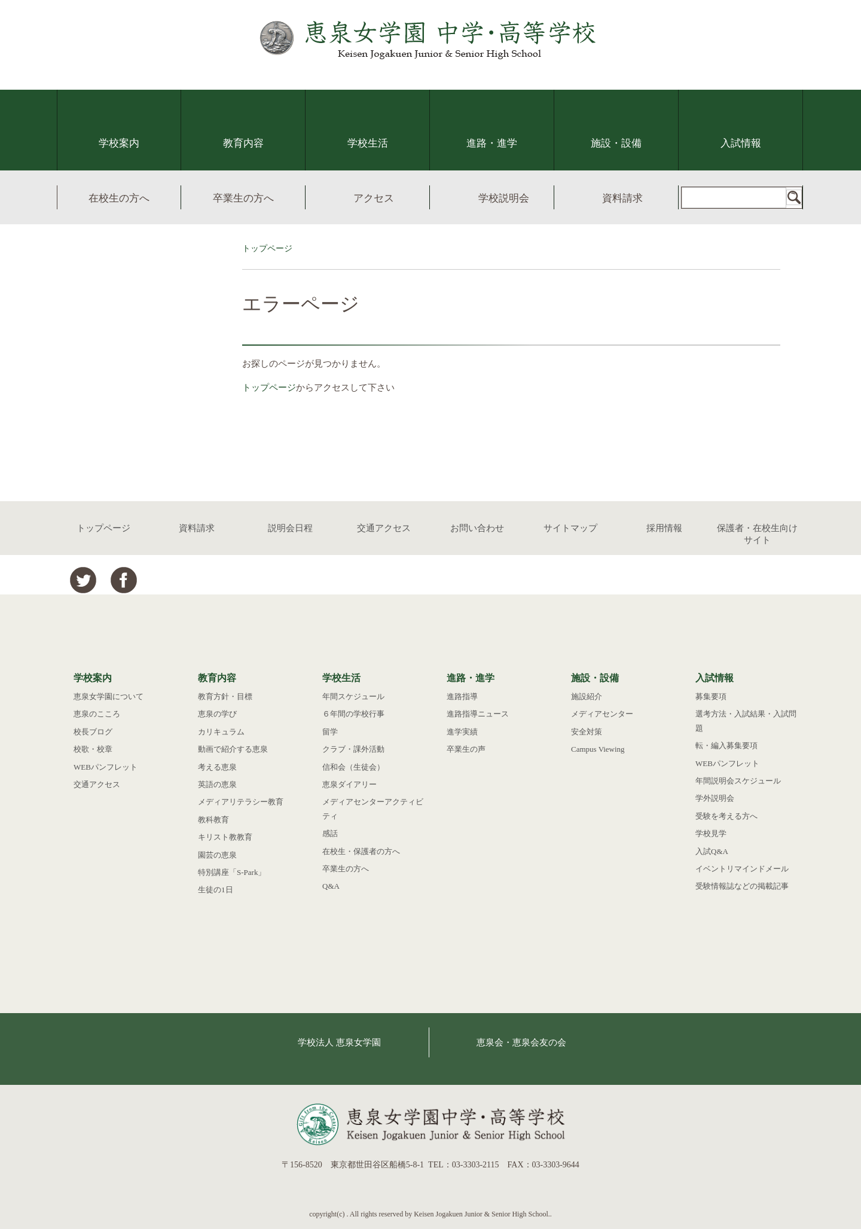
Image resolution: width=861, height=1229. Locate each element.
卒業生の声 (466, 749)
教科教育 (213, 819)
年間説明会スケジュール (738, 780)
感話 (330, 833)
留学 (330, 731)
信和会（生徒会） (353, 767)
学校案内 (119, 143)
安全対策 (586, 731)
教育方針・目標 (225, 696)
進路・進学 (491, 143)
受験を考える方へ (726, 816)
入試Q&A (711, 851)
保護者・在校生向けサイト (757, 534)
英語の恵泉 (217, 784)
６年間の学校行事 (353, 713)
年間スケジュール (353, 696)
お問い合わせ (477, 528)
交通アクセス (384, 528)
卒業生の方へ (243, 198)
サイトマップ (570, 528)
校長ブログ (93, 731)
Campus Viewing (598, 749)
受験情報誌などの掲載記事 (742, 886)
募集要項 (710, 696)
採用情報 (664, 528)
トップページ (267, 248)
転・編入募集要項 (726, 745)
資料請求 (622, 198)
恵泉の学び (217, 713)
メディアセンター (602, 713)
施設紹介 (586, 696)
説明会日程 (290, 528)
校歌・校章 (93, 749)
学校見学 (710, 833)
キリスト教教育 (225, 836)
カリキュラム (221, 731)
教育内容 (243, 143)
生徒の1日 (215, 889)
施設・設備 (616, 143)
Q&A (331, 886)
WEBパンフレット (106, 767)
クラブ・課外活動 (353, 749)
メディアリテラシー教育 (240, 801)
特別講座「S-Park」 (231, 872)
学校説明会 (503, 198)
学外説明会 (714, 798)
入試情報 (740, 143)
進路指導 (462, 696)
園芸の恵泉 (217, 854)
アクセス (373, 198)
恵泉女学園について (109, 696)
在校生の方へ (118, 198)
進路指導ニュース (478, 713)
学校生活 (367, 143)
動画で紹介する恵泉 (233, 749)
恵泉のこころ (97, 713)
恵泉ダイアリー (349, 784)
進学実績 (462, 731)
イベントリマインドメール (742, 868)
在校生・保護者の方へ (361, 851)
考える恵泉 (217, 767)
